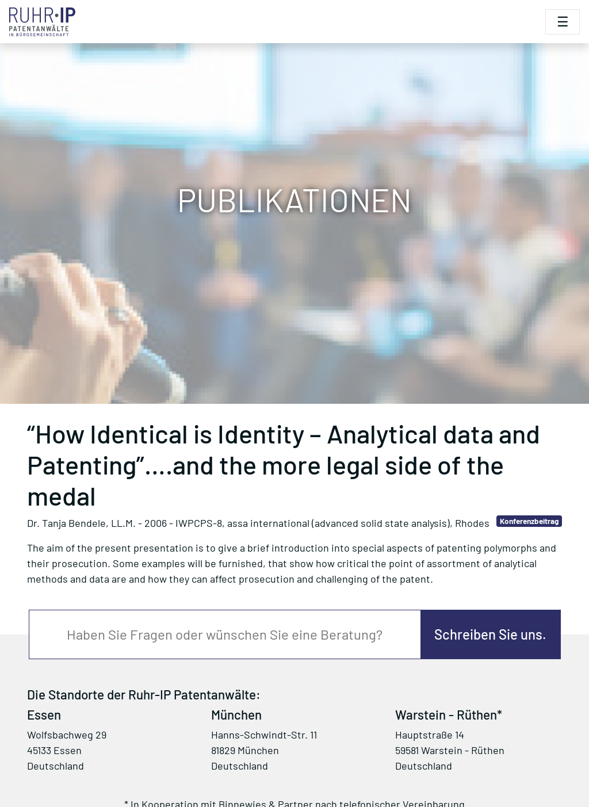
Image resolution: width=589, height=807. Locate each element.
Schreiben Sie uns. (490, 634)
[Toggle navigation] (562, 22)
